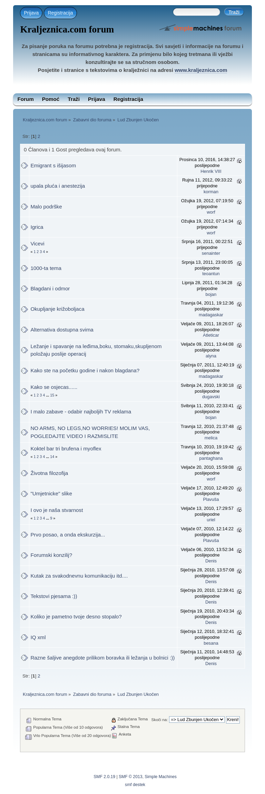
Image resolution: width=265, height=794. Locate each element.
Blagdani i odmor (50, 288)
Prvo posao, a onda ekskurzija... (67, 535)
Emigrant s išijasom (53, 165)
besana (211, 643)
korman (211, 191)
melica (211, 437)
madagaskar (211, 314)
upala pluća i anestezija (57, 186)
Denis (211, 560)
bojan (211, 294)
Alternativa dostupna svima (61, 330)
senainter (211, 253)
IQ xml (38, 637)
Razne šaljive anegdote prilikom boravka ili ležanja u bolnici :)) (102, 658)
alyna (211, 355)
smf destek (135, 784)
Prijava (31, 13)
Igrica (36, 227)
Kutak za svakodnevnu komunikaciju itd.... (79, 576)
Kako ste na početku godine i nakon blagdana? (84, 370)
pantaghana (211, 458)
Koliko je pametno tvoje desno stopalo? (75, 616)
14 (52, 457)
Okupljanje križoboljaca (57, 309)
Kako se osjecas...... (53, 387)
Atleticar (211, 335)
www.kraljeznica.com (201, 70)
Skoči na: (159, 719)
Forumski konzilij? (51, 555)
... (48, 395)
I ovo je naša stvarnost (56, 510)
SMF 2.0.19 (104, 776)
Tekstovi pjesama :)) (53, 596)
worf (211, 212)
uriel (211, 519)
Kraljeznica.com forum (67, 29)
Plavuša (211, 499)
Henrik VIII (210, 171)
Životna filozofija (49, 473)
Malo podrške (46, 206)
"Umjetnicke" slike (51, 493)
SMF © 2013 (130, 776)
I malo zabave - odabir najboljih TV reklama (80, 411)
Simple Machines (161, 776)
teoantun (210, 273)
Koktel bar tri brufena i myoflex (65, 448)
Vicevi (37, 243)
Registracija (60, 13)
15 (52, 395)
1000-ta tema (45, 268)
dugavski (211, 396)
